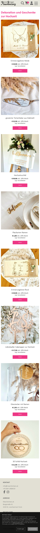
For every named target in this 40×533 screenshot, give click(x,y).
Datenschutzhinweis (17, 522)
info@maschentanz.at (10, 486)
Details (20, 70)
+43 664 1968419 (9, 489)
